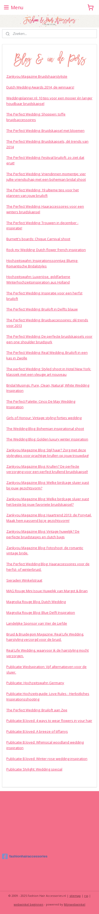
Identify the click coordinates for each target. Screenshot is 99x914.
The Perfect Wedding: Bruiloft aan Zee (36, 709)
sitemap (75, 896)
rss (86, 896)
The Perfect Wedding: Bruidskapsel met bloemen (45, 130)
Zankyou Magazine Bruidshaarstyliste (36, 76)
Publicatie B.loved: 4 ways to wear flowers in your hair (49, 720)
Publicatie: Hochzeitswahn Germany (35, 682)
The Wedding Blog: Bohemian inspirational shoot (45, 428)
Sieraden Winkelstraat (24, 580)
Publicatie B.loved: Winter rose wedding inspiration (46, 758)
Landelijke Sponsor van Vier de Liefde (36, 623)
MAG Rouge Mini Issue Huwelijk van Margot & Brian (47, 590)
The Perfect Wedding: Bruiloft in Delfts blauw (42, 309)
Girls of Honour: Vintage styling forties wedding (44, 417)
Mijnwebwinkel (74, 904)
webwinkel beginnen (28, 904)
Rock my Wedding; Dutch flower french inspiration (46, 249)
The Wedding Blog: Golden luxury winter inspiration (47, 439)
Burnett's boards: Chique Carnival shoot (38, 238)
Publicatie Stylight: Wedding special (34, 769)
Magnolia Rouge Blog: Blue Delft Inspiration (40, 612)
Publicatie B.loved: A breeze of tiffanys (37, 731)
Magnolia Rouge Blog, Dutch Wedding (36, 601)
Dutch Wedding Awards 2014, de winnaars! (40, 87)
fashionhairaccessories (25, 856)
